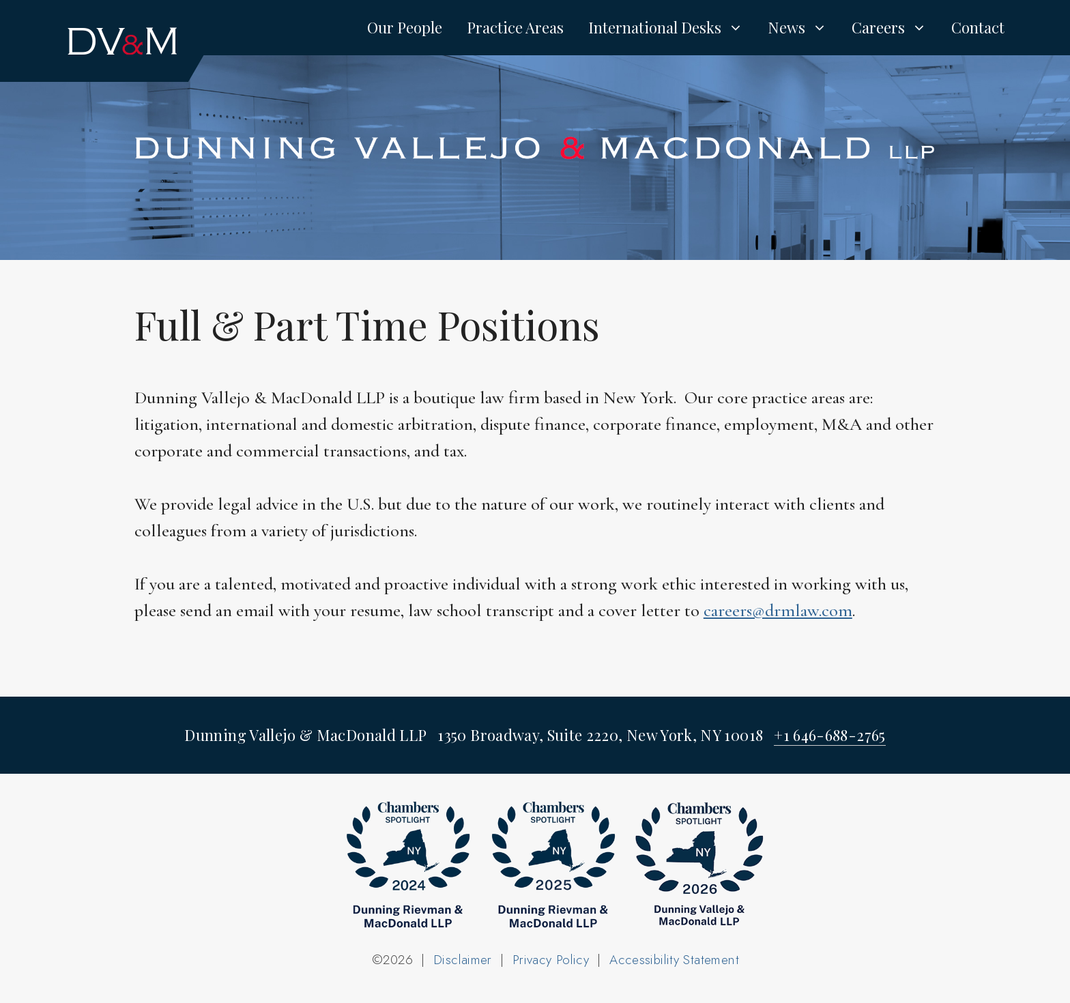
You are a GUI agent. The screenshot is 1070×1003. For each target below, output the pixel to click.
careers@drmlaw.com (778, 610)
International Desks (671, 27)
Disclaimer (462, 959)
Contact (977, 27)
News (803, 27)
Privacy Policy (550, 959)
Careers (895, 27)
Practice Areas (515, 27)
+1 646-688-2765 (829, 735)
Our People (404, 27)
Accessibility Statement (674, 959)
